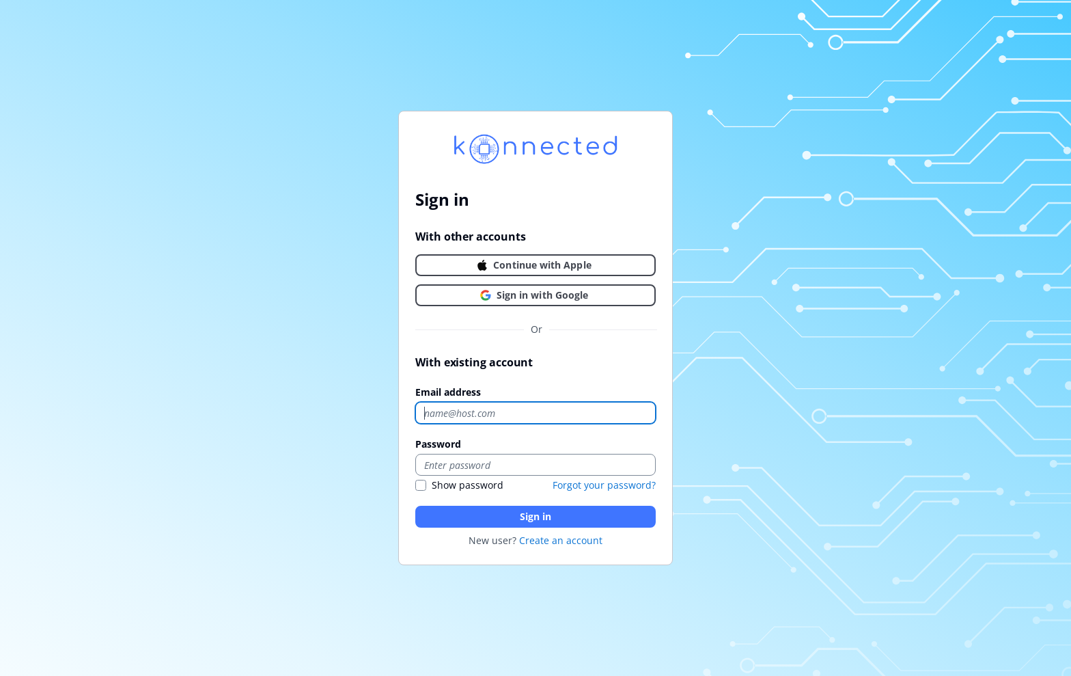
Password (438, 443)
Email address (448, 392)
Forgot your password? (604, 484)
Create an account (560, 540)
